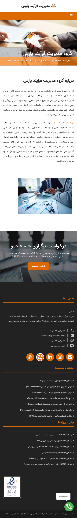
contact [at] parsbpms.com (53, 336)
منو (67, 16)
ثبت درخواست (38, 266)
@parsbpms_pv (58, 346)
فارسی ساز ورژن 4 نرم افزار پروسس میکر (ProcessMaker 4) (49, 386)
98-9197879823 (58, 331)
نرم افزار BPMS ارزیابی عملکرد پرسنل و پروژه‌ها (54, 440)
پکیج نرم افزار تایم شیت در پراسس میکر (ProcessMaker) (49, 404)
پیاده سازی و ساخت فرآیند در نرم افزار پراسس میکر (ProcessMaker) (46, 410)
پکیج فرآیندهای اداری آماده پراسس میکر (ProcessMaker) (49, 398)
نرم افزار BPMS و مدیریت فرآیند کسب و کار (56, 380)
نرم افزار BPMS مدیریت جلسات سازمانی (57, 452)
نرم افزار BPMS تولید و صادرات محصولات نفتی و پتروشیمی (50, 446)
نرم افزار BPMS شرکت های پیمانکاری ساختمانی (54, 434)
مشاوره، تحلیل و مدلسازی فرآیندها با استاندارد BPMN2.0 (50, 416)
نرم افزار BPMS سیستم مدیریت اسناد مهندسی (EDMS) (50, 458)
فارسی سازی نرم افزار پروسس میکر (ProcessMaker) (52, 392)
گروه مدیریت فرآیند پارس (62, 123)
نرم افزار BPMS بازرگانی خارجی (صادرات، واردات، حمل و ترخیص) (48, 464)
